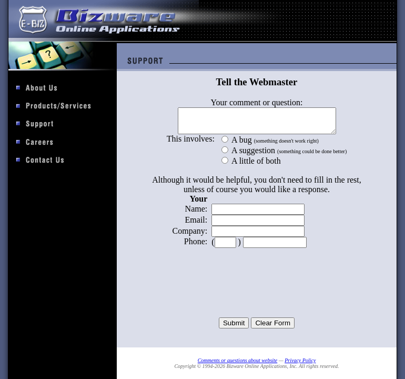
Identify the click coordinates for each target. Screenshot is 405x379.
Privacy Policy (300, 360)
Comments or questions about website (238, 360)
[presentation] (257, 292)
